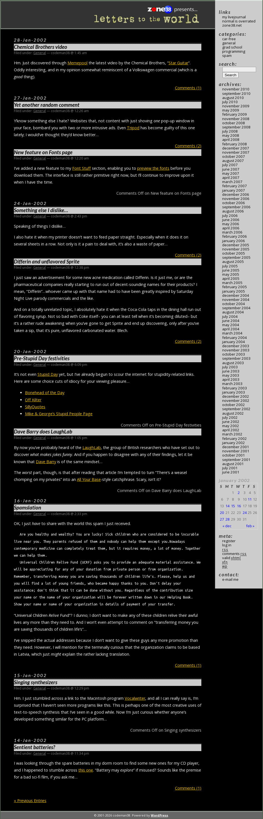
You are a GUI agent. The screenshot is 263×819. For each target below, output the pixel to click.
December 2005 (235, 244)
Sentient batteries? (34, 747)
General (39, 52)
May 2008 (230, 135)
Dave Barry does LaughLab (43, 431)
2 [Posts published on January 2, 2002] (239, 492)
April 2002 (230, 429)
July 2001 (230, 467)
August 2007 (233, 160)
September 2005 (236, 257)
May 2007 (230, 173)
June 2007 (230, 169)
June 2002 (230, 421)
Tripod (133, 127)
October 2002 (233, 404)
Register (229, 540)
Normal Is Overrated (239, 21)
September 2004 (236, 307)
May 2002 (230, 425)
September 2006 (236, 206)
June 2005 (230, 270)
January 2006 (233, 240)
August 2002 (233, 413)
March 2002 (232, 434)
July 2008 (230, 131)
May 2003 (230, 375)
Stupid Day (47, 374)
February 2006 (234, 236)
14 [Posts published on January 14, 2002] (227, 505)
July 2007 (230, 164)
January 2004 (233, 341)
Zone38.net (232, 25)
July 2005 (230, 265)
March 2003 (232, 383)
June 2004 (230, 320)
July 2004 (230, 316)
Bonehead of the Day (44, 392)
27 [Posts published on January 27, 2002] (222, 519)
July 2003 (230, 366)
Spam (227, 55)
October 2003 (233, 354)
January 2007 (233, 190)
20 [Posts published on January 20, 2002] (222, 512)
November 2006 (235, 198)
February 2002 (234, 438)
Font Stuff (81, 168)
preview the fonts (153, 168)
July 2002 (230, 417)
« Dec (226, 525)
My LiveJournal (234, 16)
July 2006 (230, 215)
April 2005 (230, 278)
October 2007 (233, 156)
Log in (226, 544)
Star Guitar (178, 62)
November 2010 (235, 89)
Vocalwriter (135, 698)
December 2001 (235, 446)
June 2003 (230, 371)
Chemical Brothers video (40, 47)
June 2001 (230, 472)
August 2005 (233, 261)
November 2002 (235, 400)
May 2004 (230, 324)
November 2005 (235, 249)
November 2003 (235, 350)
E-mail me (230, 579)
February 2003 (234, 388)
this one (85, 770)
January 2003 (233, 392)
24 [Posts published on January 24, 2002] (245, 512)
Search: (228, 64)
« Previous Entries (30, 800)
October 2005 (233, 253)
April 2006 (230, 227)
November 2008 (235, 118)
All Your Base (89, 479)
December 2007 (235, 148)
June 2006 (230, 219)
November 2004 (235, 299)
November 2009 (235, 105)
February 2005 (234, 286)
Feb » (250, 525)
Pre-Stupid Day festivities (41, 358)
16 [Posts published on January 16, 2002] (239, 505)
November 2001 (235, 450)
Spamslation (27, 507)
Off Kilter (33, 399)
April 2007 (230, 177)
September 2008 (236, 127)
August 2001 (233, 463)
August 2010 (233, 97)
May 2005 (230, 274)
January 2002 (233, 442)
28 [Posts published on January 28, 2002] (227, 519)
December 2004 (235, 295)
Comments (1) (188, 87)
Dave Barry (46, 461)
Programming (233, 51)
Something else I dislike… (41, 210)
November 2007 (235, 152)
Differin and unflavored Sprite (46, 261)
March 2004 (232, 333)
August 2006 (233, 211)
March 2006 (232, 232)
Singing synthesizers (35, 682)
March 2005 (232, 282)
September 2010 (236, 93)
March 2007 (232, 181)
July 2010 (230, 101)
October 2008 (233, 122)
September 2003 (236, 358)
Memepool (77, 62)
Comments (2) (188, 145)
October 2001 (233, 455)
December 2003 (235, 345)
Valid (231, 557)
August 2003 (233, 362)
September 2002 (236, 408)
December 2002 (235, 396)
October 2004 (233, 303)
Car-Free (229, 38)
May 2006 (230, 223)
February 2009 (234, 114)
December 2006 (235, 194)
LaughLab (91, 447)
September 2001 (236, 459)
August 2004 (233, 312)
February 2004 (234, 337)
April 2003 (230, 379)
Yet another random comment (46, 105)
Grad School (232, 47)
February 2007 (234, 185)
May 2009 (230, 110)
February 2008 (234, 143)
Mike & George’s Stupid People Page (58, 413)
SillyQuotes (35, 406)
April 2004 (230, 328)
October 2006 (233, 202)
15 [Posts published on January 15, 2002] (233, 505)
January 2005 (233, 291)
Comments (234, 553)
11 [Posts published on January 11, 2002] (250, 499)
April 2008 (230, 139)
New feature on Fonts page (43, 152)
